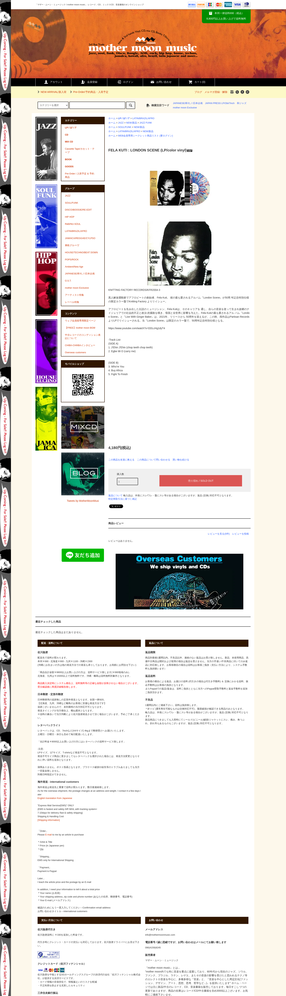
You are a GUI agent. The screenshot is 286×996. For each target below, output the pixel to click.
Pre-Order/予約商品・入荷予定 (88, 91)
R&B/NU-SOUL (73, 224)
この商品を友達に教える (121, 459)
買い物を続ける (181, 459)
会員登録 (89, 82)
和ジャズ (241, 103)
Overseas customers (75, 352)
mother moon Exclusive (185, 107)
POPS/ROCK (72, 259)
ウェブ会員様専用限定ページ (80, 320)
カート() (196, 82)
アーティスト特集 (74, 295)
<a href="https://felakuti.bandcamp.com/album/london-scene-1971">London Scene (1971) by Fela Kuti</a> (144, 408)
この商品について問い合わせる (153, 459)
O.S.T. (68, 281)
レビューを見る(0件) (219, 533)
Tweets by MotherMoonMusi (83, 500)
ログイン (125, 82)
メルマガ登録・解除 (215, 91)
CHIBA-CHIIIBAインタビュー (80, 345)
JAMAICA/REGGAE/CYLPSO (80, 238)
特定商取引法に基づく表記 (122, 499)
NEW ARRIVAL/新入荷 (51, 91)
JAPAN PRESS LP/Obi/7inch (219, 103)
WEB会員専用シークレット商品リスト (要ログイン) (145, 135)
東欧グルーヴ (72, 245)
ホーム (111, 118)
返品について (115, 495)
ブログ (198, 91)
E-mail (48, 834)
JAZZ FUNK (146, 123)
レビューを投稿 (240, 533)
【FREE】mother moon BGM (80, 328)
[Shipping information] (49, 820)
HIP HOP (69, 217)
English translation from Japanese (55, 798)
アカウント (53, 82)
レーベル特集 (72, 302)
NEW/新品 (131, 123)
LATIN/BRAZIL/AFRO (143, 118)
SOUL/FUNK (124, 127)
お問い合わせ (161, 82)
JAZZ (120, 123)
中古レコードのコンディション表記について (83, 337)
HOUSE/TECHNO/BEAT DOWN (81, 252)
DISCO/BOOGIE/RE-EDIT (78, 210)
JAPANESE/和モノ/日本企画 (188, 103)
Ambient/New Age (74, 266)
